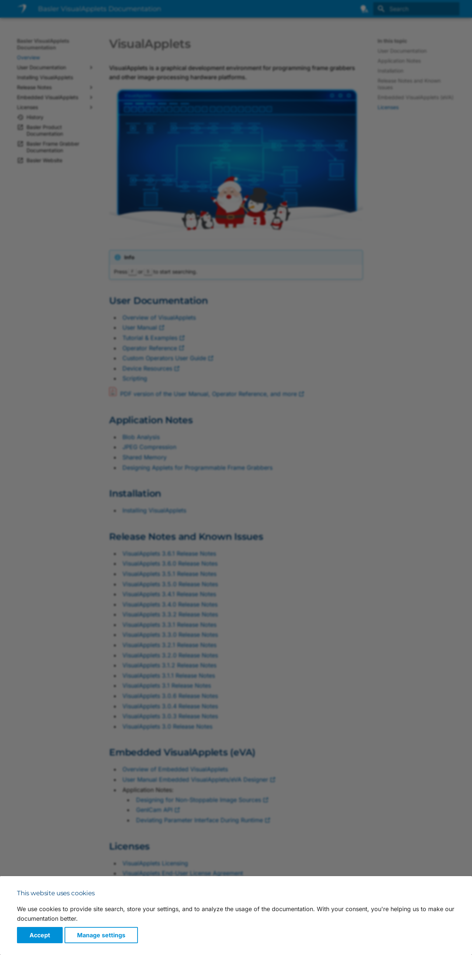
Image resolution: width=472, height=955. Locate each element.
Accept (40, 935)
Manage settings (101, 935)
